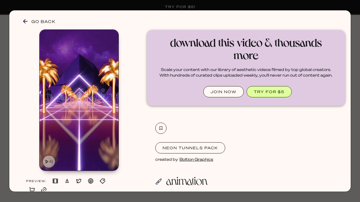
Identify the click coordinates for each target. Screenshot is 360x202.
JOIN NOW (223, 91)
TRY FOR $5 (269, 91)
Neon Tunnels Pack (190, 147)
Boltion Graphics (196, 159)
